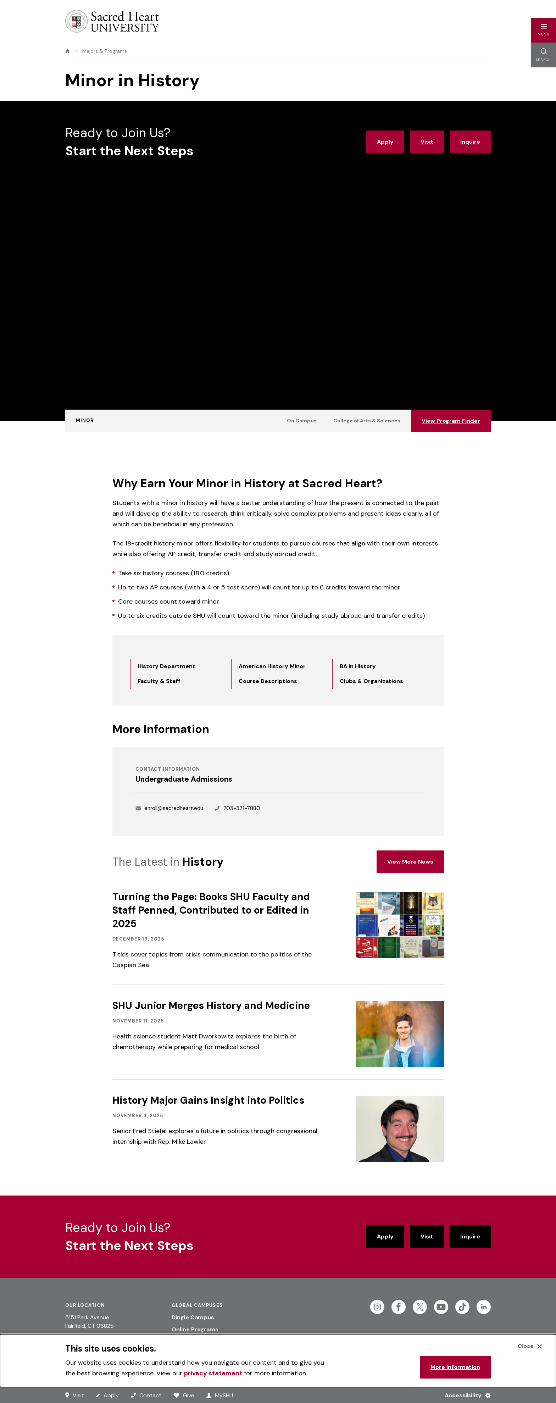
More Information (455, 1367)
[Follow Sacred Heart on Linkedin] (484, 1307)
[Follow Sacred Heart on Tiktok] (462, 1307)
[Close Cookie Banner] (530, 1346)
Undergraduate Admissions (183, 779)
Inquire (470, 141)
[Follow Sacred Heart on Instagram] (377, 1307)
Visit (427, 141)
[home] (67, 51)
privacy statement (213, 1373)
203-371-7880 (241, 808)
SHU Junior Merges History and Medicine (211, 1005)
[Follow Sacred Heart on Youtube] (441, 1307)
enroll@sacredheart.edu (173, 808)
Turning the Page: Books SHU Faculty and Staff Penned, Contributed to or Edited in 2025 (211, 910)
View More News (410, 861)
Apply (385, 141)
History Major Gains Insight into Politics (208, 1100)
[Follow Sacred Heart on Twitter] (420, 1307)
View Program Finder (451, 421)
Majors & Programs (104, 51)
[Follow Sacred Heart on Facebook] (398, 1307)
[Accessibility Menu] (465, 1395)
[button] (543, 30)
